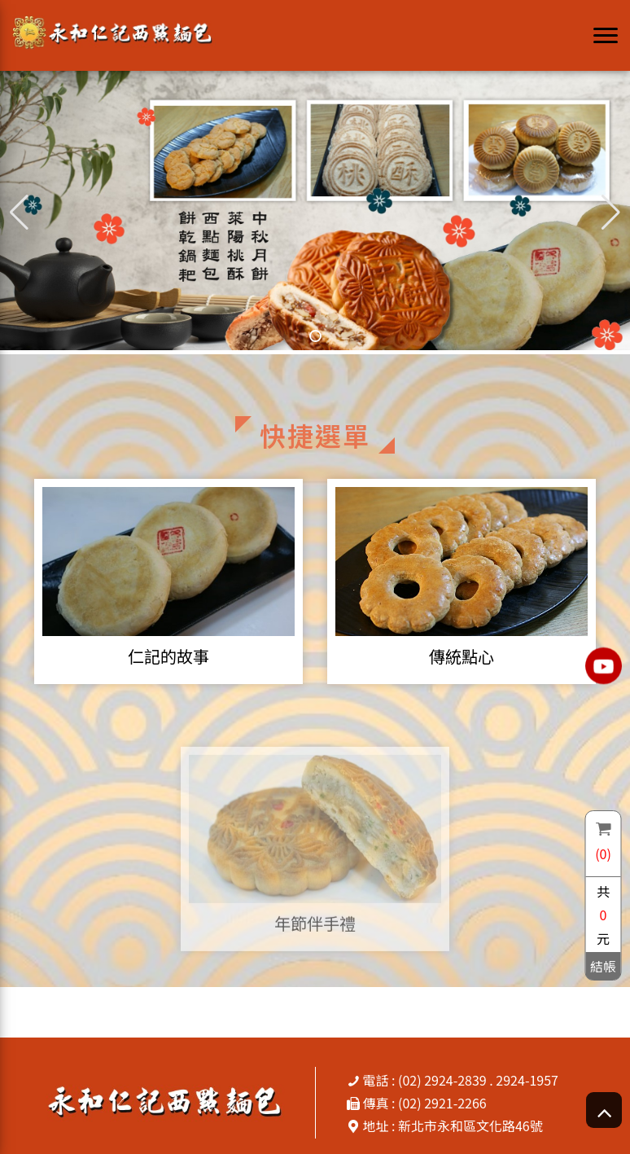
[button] (611, 212)
